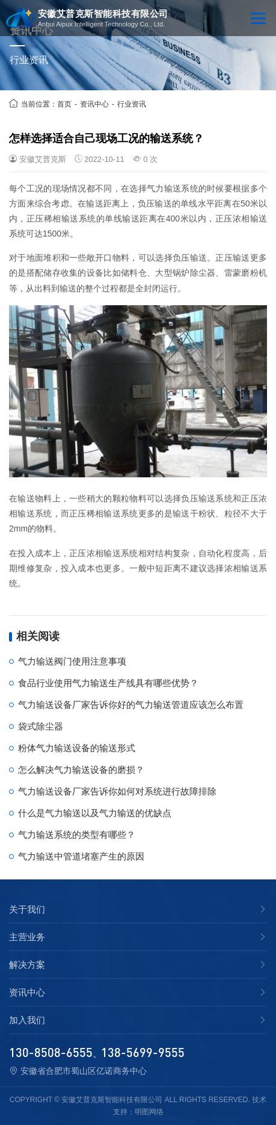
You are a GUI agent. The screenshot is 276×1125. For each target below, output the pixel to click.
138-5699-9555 (143, 1052)
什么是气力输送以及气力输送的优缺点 (94, 813)
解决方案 (27, 965)
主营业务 (27, 937)
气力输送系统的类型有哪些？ (76, 834)
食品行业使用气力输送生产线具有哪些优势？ (108, 683)
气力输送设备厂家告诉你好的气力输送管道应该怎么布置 (131, 704)
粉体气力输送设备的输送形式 (76, 748)
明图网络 (149, 1112)
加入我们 (27, 1020)
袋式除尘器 (40, 726)
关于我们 (27, 909)
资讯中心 (94, 104)
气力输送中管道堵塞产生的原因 (81, 856)
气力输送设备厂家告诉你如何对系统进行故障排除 (117, 791)
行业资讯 (131, 104)
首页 (64, 104)
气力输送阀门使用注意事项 (72, 661)
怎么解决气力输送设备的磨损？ (81, 769)
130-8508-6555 (51, 1052)
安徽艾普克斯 (42, 159)
